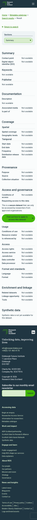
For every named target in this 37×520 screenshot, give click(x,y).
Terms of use (7, 503)
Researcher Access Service (12, 416)
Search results (8, 18)
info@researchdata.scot (12, 348)
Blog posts (6, 491)
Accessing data (9, 407)
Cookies (29, 503)
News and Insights (10, 482)
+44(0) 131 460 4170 (11, 350)
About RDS (6, 461)
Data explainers (8, 456)
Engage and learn (9, 445)
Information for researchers (12, 419)
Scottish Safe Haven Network (13, 437)
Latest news (6, 488)
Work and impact (9, 426)
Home (4, 15)
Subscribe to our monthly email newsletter (18, 387)
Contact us (6, 497)
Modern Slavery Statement (12, 509)
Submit (30, 393)
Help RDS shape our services (13, 453)
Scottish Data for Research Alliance (15, 434)
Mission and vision (9, 472)
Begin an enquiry (8, 413)
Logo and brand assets (10, 511)
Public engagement (9, 450)
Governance (6, 478)
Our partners (6, 469)
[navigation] (18, 40)
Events (4, 494)
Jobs (15, 506)
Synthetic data (7, 440)
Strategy (5, 475)
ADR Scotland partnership (11, 431)
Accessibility (7, 506)
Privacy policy (19, 503)
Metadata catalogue (18, 15)
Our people (6, 466)
